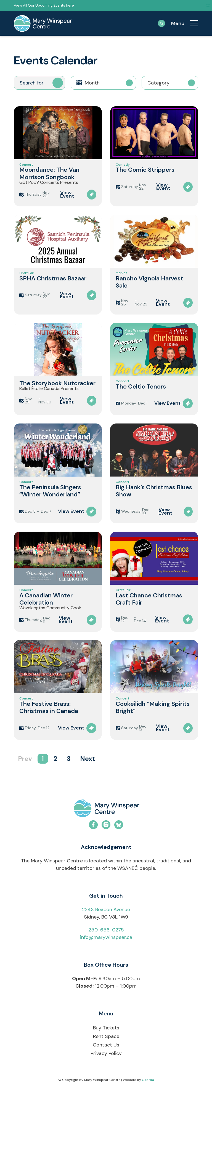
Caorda (148, 1145)
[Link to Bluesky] (119, 890)
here (70, 5)
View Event (67, 206)
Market (121, 290)
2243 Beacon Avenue (106, 975)
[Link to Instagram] (106, 890)
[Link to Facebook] (93, 890)
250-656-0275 (106, 995)
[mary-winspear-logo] (43, 23)
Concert (26, 167)
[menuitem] (191, 23)
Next (87, 824)
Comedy (123, 167)
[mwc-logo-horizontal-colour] (106, 875)
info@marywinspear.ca (106, 1003)
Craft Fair (26, 290)
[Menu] (191, 23)
